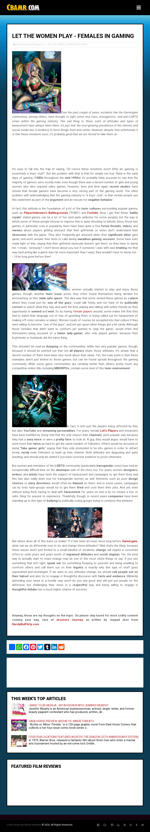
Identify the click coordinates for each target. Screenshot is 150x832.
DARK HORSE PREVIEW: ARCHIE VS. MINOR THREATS (61, 721)
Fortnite (92, 213)
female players (82, 311)
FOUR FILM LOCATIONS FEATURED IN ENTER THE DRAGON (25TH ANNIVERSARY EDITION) (84, 736)
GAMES (61, 44)
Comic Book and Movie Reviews (24, 824)
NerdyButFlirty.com (25, 624)
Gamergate (129, 541)
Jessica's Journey (69, 620)
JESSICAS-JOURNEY (77, 44)
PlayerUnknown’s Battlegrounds (46, 213)
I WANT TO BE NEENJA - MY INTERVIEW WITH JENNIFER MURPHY (68, 705)
